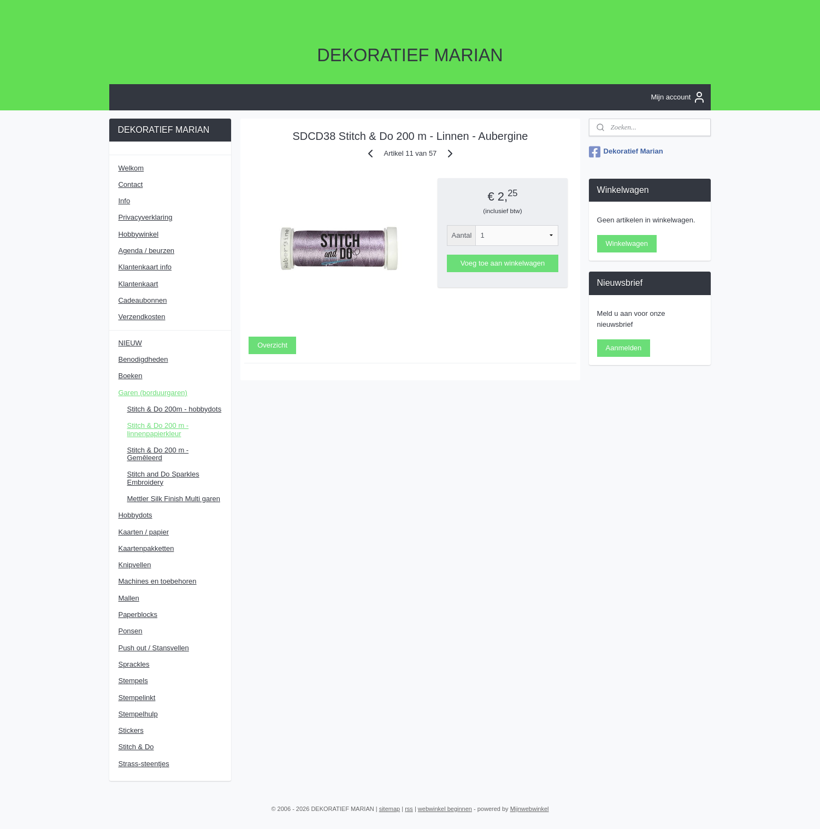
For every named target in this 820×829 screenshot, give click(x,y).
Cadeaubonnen (142, 300)
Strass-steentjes (143, 764)
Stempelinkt (136, 697)
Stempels (133, 681)
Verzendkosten (141, 317)
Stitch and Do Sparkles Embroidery (163, 478)
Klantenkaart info (145, 267)
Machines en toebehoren (157, 581)
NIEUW (129, 343)
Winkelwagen (627, 243)
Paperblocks (137, 614)
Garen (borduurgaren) (152, 393)
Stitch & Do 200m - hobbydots (174, 409)
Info (124, 201)
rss (409, 809)
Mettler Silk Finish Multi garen (173, 499)
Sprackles (133, 664)
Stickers (130, 730)
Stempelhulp (137, 714)
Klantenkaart (138, 284)
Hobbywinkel (138, 234)
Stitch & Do (136, 747)
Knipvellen (134, 565)
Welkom (131, 168)
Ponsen (130, 631)
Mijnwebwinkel (529, 809)
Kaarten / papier (143, 532)
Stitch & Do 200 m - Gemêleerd (157, 454)
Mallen (128, 598)
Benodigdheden (143, 359)
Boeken (130, 376)
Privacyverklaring (145, 217)
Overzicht (272, 344)
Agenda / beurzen (146, 250)
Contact (130, 184)
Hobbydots (135, 515)
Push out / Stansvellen (153, 648)
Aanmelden (624, 348)
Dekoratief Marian (626, 151)
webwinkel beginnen (445, 809)
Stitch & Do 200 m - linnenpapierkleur (157, 429)
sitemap (389, 809)
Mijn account (678, 97)
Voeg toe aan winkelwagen (502, 263)
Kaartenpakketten (146, 548)
